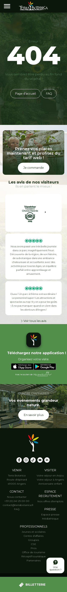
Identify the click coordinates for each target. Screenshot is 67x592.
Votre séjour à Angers (50, 479)
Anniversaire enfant (50, 483)
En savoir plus (33, 415)
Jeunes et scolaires (33, 531)
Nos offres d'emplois (50, 501)
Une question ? (55, 565)
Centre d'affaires (33, 535)
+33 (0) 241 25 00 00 (16, 501)
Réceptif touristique (33, 556)
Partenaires (33, 560)
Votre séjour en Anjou (50, 475)
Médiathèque (50, 518)
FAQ (49, 93)
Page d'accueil (25, 93)
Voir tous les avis (33, 321)
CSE (33, 544)
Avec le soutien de (33, 374)
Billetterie (32, 584)
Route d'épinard (17, 479)
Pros (33, 548)
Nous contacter (16, 496)
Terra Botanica (17, 475)
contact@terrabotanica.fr (18, 505)
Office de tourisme (33, 552)
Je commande (33, 167)
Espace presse (50, 514)
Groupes (33, 540)
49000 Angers (17, 483)
